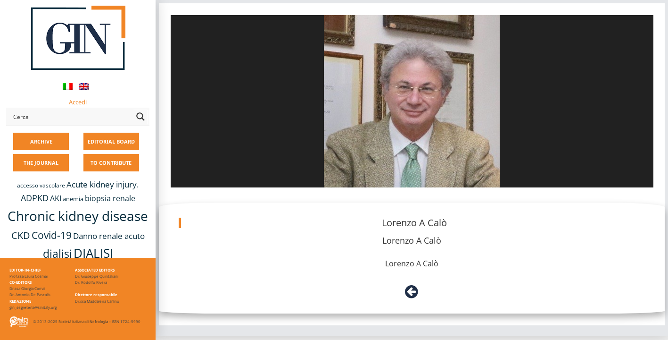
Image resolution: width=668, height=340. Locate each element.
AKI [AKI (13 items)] (55, 198)
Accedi (78, 102)
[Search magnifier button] (140, 117)
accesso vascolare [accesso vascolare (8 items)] (41, 185)
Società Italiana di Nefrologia (83, 321)
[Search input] (71, 116)
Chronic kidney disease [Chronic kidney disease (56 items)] (78, 216)
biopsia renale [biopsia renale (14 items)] (110, 198)
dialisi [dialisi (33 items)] (57, 253)
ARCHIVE (41, 141)
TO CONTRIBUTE (111, 162)
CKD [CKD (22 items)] (20, 235)
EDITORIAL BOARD (111, 141)
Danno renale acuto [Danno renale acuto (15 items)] (109, 235)
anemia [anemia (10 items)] (73, 199)
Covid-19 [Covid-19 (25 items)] (52, 235)
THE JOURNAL (41, 162)
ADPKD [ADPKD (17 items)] (35, 198)
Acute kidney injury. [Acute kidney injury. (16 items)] (102, 184)
